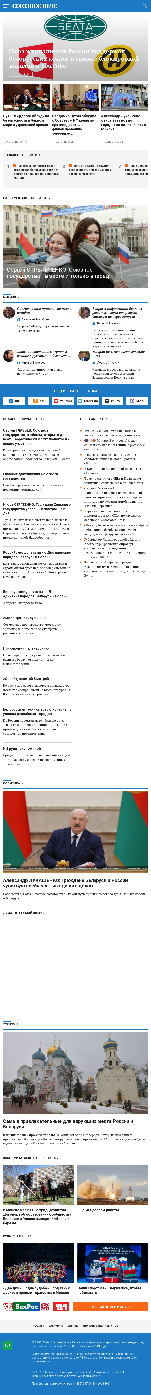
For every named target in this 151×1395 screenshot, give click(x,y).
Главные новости (20, 74)
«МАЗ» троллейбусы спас (25, 618)
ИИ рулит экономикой (22, 748)
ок (38, 401)
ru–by (112, 401)
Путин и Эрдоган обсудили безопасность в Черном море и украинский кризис (26, 120)
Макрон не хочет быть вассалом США (119, 353)
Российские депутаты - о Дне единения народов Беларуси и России (37, 554)
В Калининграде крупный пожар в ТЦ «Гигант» (113, 470)
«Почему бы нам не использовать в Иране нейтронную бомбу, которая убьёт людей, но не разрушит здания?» (116, 529)
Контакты (55, 1326)
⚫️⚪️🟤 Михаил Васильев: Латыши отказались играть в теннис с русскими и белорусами (115, 444)
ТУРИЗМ (9, 1024)
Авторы (73, 1326)
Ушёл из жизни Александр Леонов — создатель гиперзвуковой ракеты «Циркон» (111, 458)
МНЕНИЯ (9, 297)
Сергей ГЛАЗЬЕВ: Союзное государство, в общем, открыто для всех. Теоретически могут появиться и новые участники (36, 437)
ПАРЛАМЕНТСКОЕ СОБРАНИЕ (25, 198)
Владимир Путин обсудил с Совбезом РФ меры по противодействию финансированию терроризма (74, 124)
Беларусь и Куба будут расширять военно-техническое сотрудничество (112, 432)
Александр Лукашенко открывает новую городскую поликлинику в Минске (123, 122)
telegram (88, 401)
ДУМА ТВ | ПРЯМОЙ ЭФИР (22, 913)
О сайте (38, 1326)
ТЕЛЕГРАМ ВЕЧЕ (92, 419)
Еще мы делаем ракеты (98, 1210)
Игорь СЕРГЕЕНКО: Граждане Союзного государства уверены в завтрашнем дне (37, 508)
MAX (137, 401)
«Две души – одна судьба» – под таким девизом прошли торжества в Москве (36, 1290)
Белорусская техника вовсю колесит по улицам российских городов (37, 711)
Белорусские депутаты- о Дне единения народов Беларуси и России (35, 594)
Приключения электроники (26, 648)
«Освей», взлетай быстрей (26, 679)
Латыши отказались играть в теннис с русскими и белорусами (43, 353)
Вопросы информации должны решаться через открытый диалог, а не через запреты (117, 312)
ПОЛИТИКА (11, 783)
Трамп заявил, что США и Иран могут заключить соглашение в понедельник (113, 480)
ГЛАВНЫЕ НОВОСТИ (22, 155)
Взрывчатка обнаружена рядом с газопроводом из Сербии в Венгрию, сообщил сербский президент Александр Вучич (115, 569)
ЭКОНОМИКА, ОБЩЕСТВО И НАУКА (29, 1158)
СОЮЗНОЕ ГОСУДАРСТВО (22, 419)
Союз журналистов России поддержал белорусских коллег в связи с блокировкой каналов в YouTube (74, 58)
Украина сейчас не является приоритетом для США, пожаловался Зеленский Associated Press (112, 515)
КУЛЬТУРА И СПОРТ (18, 1236)
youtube (63, 401)
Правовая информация (100, 1326)
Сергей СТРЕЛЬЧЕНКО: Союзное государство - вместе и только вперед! (59, 272)
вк (14, 401)
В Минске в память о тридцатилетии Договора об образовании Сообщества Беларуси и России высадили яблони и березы (37, 1216)
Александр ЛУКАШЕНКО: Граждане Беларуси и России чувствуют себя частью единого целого (65, 883)
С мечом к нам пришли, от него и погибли (44, 310)
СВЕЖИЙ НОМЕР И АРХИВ (111, 1307)
